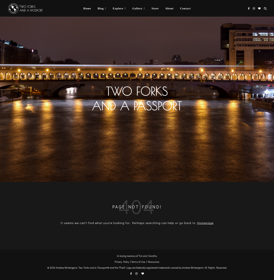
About (169, 8)
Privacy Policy (122, 261)
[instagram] (254, 8)
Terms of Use (138, 261)
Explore (118, 8)
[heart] (259, 8)
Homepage (205, 223)
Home (87, 8)
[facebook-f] (249, 8)
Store (155, 8)
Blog (101, 8)
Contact (185, 8)
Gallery (137, 8)
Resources (153, 261)
